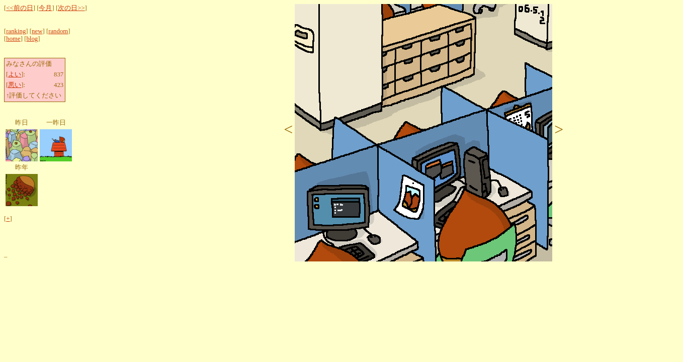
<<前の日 (19, 8)
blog (32, 38)
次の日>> (71, 8)
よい (14, 74)
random (58, 31)
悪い (14, 84)
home (13, 38)
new (37, 31)
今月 (45, 8)
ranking (16, 31)
